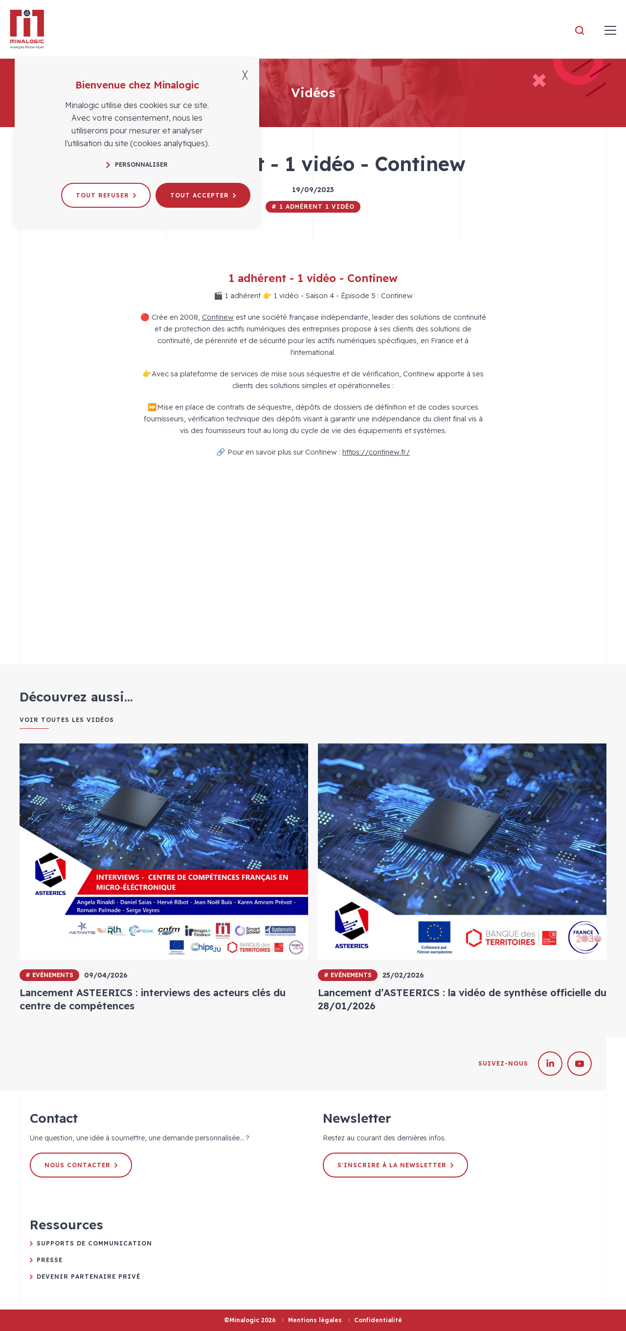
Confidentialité (378, 1320)
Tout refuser (106, 195)
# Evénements (49, 975)
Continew (218, 317)
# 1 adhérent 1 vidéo (313, 206)
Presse (50, 1260)
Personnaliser (137, 164)
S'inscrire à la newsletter (395, 1165)
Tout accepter (203, 195)
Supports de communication (94, 1243)
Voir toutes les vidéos (67, 720)
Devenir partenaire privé (88, 1276)
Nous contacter (81, 1165)
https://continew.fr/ (376, 452)
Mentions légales (315, 1320)
